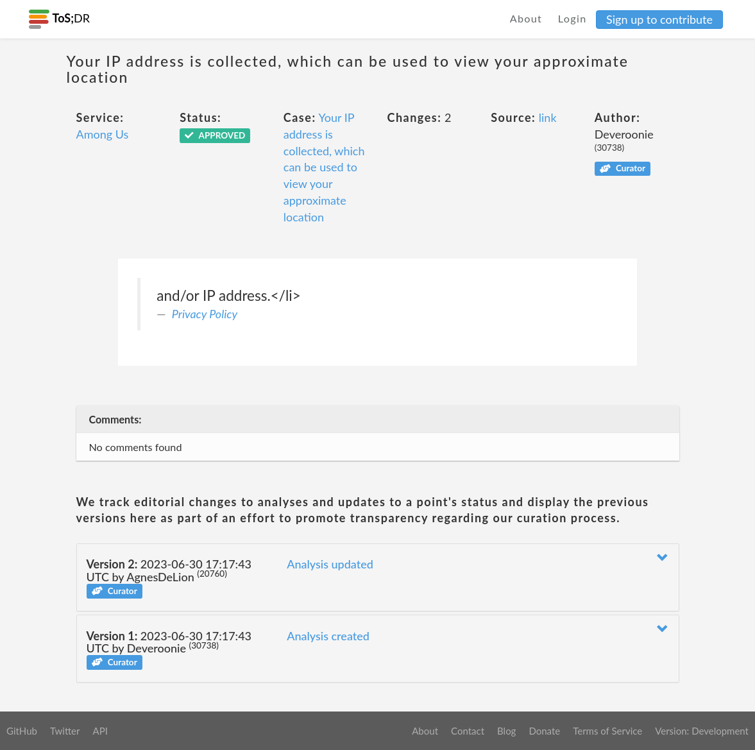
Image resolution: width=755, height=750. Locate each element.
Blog (506, 731)
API (99, 731)
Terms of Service (607, 731)
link (548, 117)
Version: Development (702, 731)
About (526, 18)
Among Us (102, 134)
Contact (467, 731)
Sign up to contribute (659, 19)
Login (572, 18)
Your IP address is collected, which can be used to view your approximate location (324, 166)
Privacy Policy (204, 314)
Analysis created (328, 636)
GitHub (21, 731)
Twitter (65, 731)
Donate (544, 731)
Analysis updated (330, 564)
